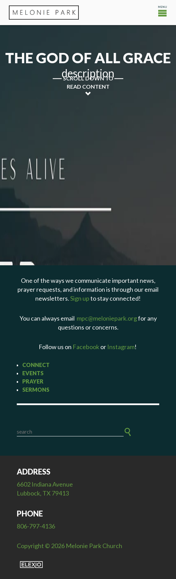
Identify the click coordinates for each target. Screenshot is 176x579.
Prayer (32, 381)
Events (32, 373)
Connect (36, 364)
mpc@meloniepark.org (107, 318)
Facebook (86, 346)
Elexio (31, 564)
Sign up (79, 298)
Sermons (35, 389)
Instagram (121, 346)
